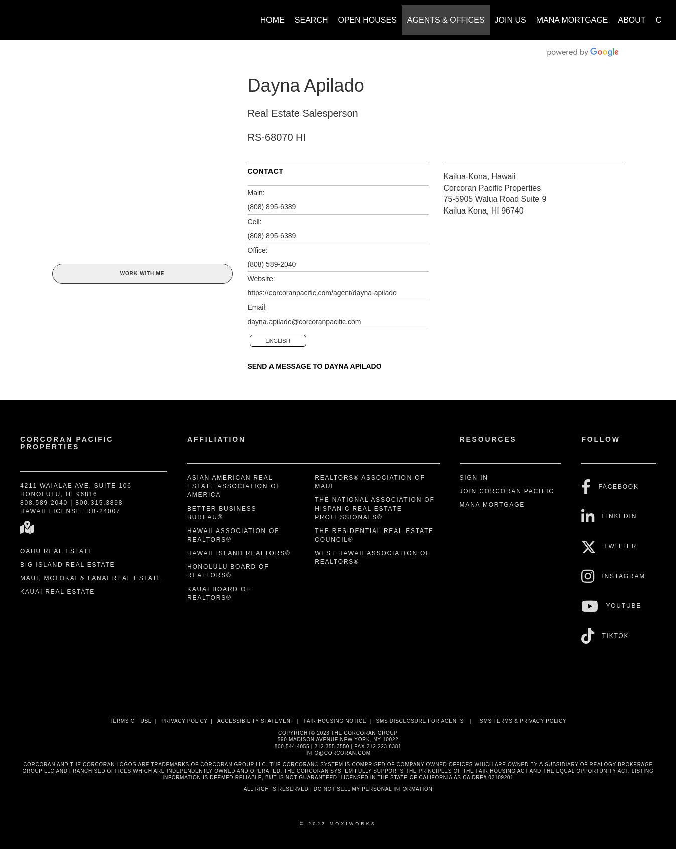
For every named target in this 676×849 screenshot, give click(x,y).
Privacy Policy (184, 721)
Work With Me (142, 273)
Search (311, 20)
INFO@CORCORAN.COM (337, 753)
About (632, 20)
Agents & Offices (446, 20)
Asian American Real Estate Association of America (234, 486)
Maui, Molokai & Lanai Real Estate (91, 578)
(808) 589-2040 (272, 264)
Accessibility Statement (255, 721)
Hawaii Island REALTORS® (239, 553)
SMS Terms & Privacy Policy (523, 721)
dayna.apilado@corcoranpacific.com (304, 321)
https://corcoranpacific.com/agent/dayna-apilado (322, 293)
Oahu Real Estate (56, 551)
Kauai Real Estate (57, 591)
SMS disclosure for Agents (420, 721)
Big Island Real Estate (67, 564)
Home (272, 20)
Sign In (474, 477)
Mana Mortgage (572, 20)
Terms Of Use (131, 721)
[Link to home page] (20, 15)
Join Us (510, 20)
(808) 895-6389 (272, 207)
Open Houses (367, 20)
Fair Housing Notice (335, 721)
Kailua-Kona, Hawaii (480, 176)
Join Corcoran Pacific (507, 491)
